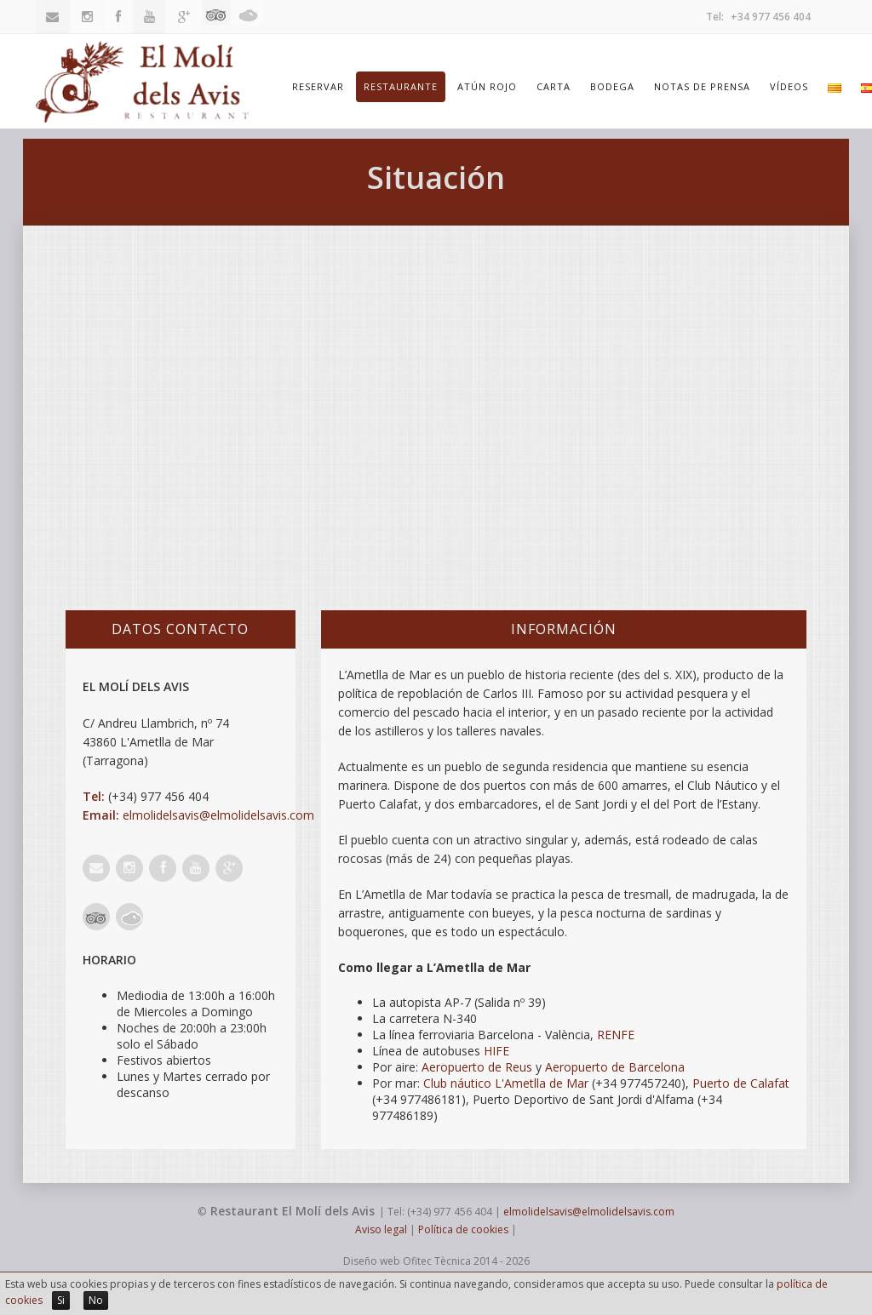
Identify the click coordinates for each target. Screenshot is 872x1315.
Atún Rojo (487, 86)
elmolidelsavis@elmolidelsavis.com (218, 815)
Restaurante (401, 86)
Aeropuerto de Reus (477, 1067)
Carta (553, 86)
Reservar (318, 86)
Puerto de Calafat (740, 1083)
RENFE (615, 1034)
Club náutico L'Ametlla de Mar (505, 1083)
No (96, 1300)
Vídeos (789, 86)
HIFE (496, 1051)
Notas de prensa (702, 86)
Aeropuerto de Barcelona (615, 1067)
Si (61, 1300)
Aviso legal (381, 1229)
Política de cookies (463, 1229)
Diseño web (371, 1261)
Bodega (612, 86)
